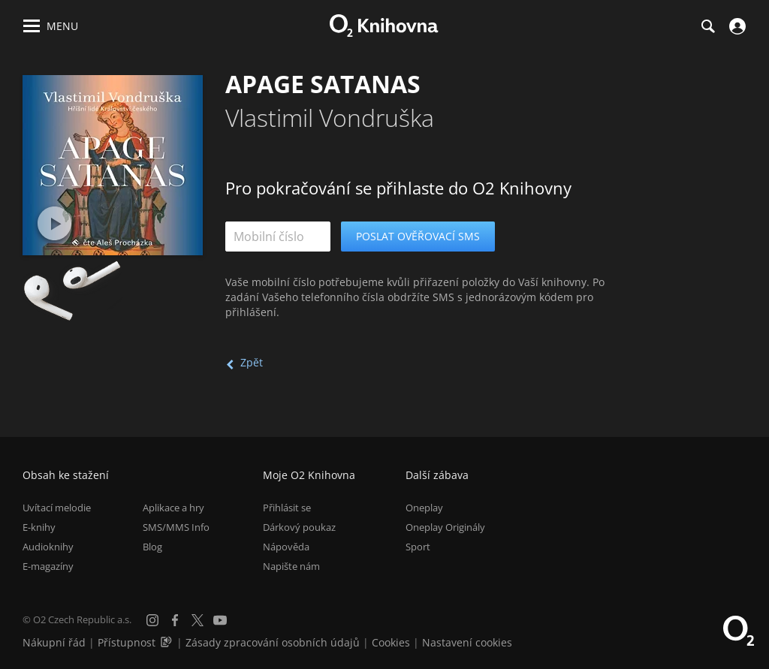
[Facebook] (175, 620)
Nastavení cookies (467, 642)
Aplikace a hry (173, 507)
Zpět (251, 362)
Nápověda (286, 546)
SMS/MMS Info (176, 527)
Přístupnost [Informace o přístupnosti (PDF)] (126, 642)
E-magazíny (48, 566)
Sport (418, 546)
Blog (152, 546)
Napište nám (291, 566)
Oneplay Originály (445, 527)
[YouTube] (220, 620)
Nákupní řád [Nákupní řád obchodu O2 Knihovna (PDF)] (54, 642)
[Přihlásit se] (735, 26)
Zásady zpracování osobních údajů (272, 642)
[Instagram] (152, 620)
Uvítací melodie (57, 507)
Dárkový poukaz (299, 527)
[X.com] (197, 620)
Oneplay (424, 507)
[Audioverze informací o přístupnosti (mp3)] (167, 642)
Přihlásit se (287, 507)
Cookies (391, 642)
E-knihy (39, 527)
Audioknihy (48, 546)
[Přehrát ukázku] (54, 223)
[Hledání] (707, 26)
